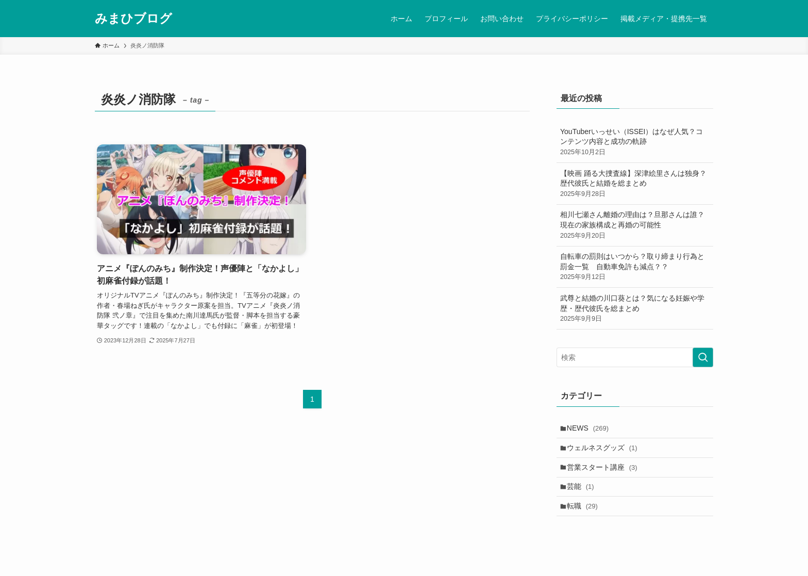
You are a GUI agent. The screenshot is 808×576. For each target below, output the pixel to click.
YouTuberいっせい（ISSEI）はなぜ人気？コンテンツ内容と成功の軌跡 (635, 142)
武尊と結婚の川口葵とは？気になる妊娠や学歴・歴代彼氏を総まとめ (635, 309)
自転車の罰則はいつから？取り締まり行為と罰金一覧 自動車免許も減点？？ (635, 267)
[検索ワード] (635, 357)
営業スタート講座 (604, 472)
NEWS (590, 429)
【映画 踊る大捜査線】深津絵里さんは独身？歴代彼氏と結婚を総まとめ (635, 184)
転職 (584, 515)
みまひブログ (133, 18)
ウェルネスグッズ (604, 451)
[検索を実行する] (703, 357)
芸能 (583, 493)
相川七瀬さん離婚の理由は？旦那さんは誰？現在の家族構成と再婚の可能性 (635, 225)
